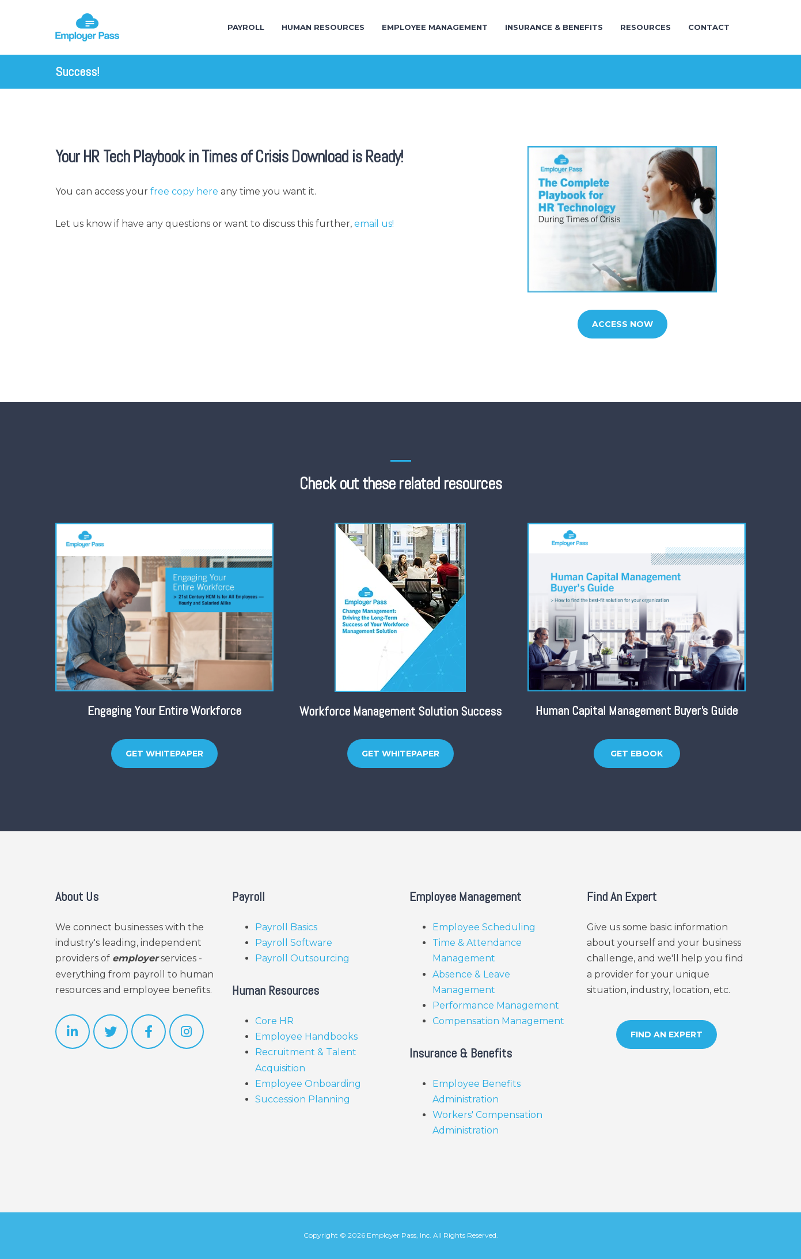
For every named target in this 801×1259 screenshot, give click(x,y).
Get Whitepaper (164, 753)
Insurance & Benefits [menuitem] (554, 27)
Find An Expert (667, 1034)
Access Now (622, 324)
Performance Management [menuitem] (495, 1005)
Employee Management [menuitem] (435, 27)
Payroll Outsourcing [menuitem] (302, 958)
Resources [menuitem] (645, 27)
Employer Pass (391, 1235)
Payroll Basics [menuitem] (286, 927)
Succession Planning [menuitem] (302, 1099)
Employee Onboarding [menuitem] (308, 1083)
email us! (374, 223)
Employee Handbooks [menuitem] (306, 1036)
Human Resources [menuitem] (323, 27)
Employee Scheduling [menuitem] (484, 927)
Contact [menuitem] (709, 27)
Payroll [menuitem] (245, 27)
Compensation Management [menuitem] (498, 1020)
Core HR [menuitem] (274, 1020)
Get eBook (636, 753)
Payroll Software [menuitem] (293, 942)
